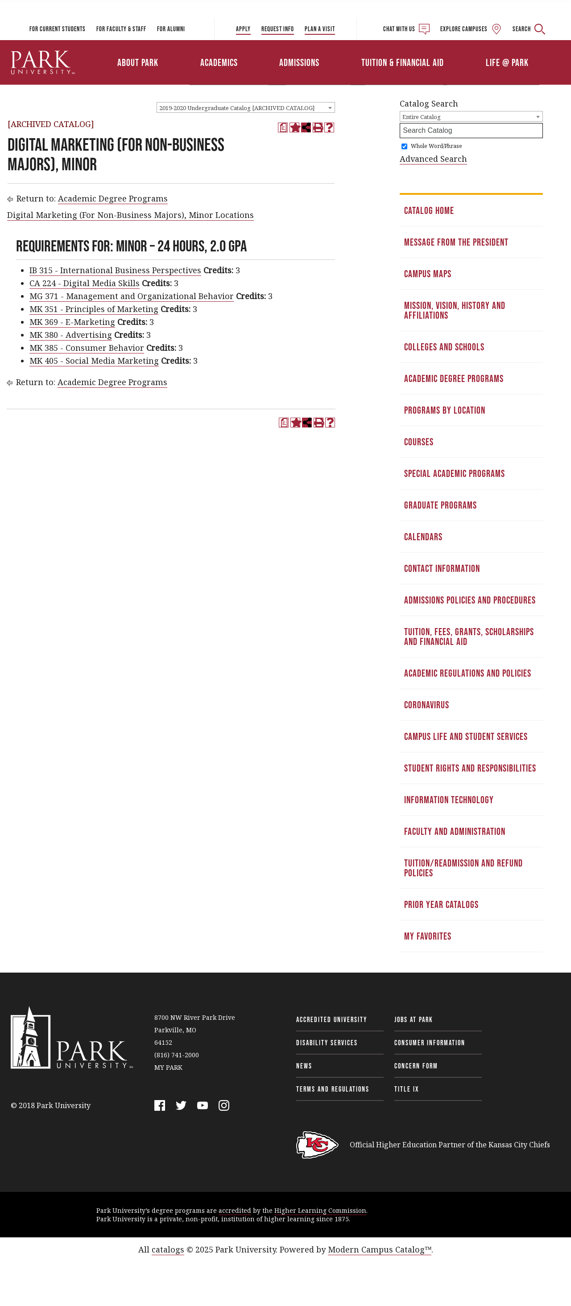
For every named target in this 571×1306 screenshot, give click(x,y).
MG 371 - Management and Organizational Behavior (131, 296)
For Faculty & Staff (121, 29)
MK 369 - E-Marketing (72, 321)
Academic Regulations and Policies (467, 673)
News (304, 1066)
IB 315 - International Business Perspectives (115, 270)
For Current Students (57, 29)
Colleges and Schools (444, 346)
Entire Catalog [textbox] (421, 117)
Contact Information (442, 568)
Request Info (277, 29)
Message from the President (456, 242)
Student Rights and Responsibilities (470, 768)
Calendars (423, 536)
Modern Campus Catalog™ (379, 1249)
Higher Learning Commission (320, 1210)
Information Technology (449, 799)
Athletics (467, 50)
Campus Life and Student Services (466, 736)
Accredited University (331, 1019)
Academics (219, 62)
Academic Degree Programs (113, 198)
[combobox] (246, 107)
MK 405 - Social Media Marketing (94, 360)
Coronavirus (426, 704)
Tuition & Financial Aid (402, 62)
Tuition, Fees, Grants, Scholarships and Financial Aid (469, 636)
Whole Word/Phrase (436, 146)
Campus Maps (427, 273)
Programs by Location (444, 410)
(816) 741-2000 (176, 1055)
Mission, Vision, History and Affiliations (454, 310)
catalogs (168, 1249)
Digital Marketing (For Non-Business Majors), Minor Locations (130, 214)
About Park (137, 62)
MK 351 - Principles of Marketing (93, 309)
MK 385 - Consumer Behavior (86, 347)
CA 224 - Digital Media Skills (84, 283)
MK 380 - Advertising (70, 334)
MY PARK (168, 1067)
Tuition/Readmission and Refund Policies (463, 868)
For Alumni (171, 29)
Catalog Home (429, 210)
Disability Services (327, 1043)
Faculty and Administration (454, 831)
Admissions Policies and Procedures (470, 600)
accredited (235, 1210)
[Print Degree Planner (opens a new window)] (283, 127)
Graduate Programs (440, 505)
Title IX (406, 1089)
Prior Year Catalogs (441, 904)
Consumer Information (429, 1043)
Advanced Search (433, 158)
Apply (243, 29)
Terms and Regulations (332, 1089)
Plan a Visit (320, 29)
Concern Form (416, 1066)
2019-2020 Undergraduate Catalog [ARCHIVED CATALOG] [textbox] (236, 108)
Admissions (299, 62)
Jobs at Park (413, 1019)
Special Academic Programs (454, 473)
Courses (419, 441)
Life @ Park (507, 62)
